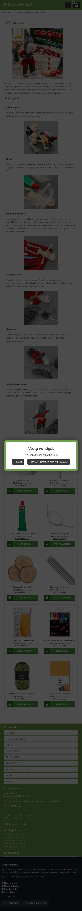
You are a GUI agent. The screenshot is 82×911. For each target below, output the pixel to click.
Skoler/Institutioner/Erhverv (48, 462)
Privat (18, 462)
